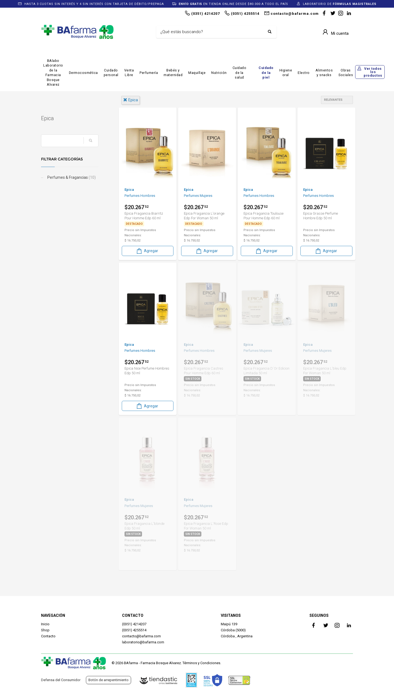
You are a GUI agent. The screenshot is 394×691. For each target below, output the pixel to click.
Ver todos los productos (373, 72)
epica (130, 99)
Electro (304, 73)
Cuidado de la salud (240, 72)
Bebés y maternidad (173, 72)
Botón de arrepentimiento (108, 680)
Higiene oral (285, 72)
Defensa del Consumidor (60, 680)
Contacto (48, 636)
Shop (45, 630)
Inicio (45, 624)
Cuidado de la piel (266, 72)
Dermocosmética (83, 73)
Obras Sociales (345, 72)
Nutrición (219, 73)
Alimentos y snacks (324, 72)
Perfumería (149, 73)
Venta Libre (129, 72)
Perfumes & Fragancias (71, 177)
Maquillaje (196, 73)
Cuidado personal (111, 72)
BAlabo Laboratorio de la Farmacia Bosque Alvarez (53, 73)
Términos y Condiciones (201, 663)
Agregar (147, 250)
